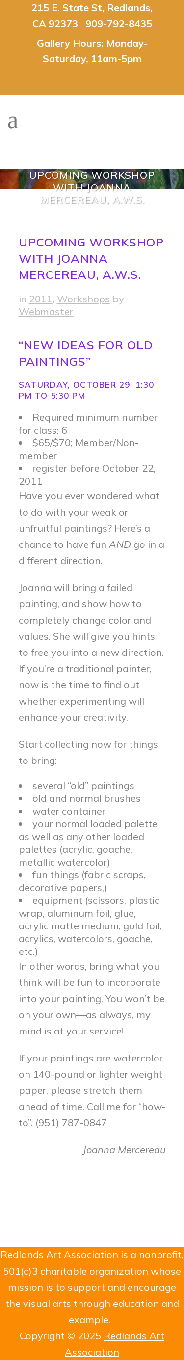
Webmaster (46, 311)
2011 (41, 299)
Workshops (83, 299)
